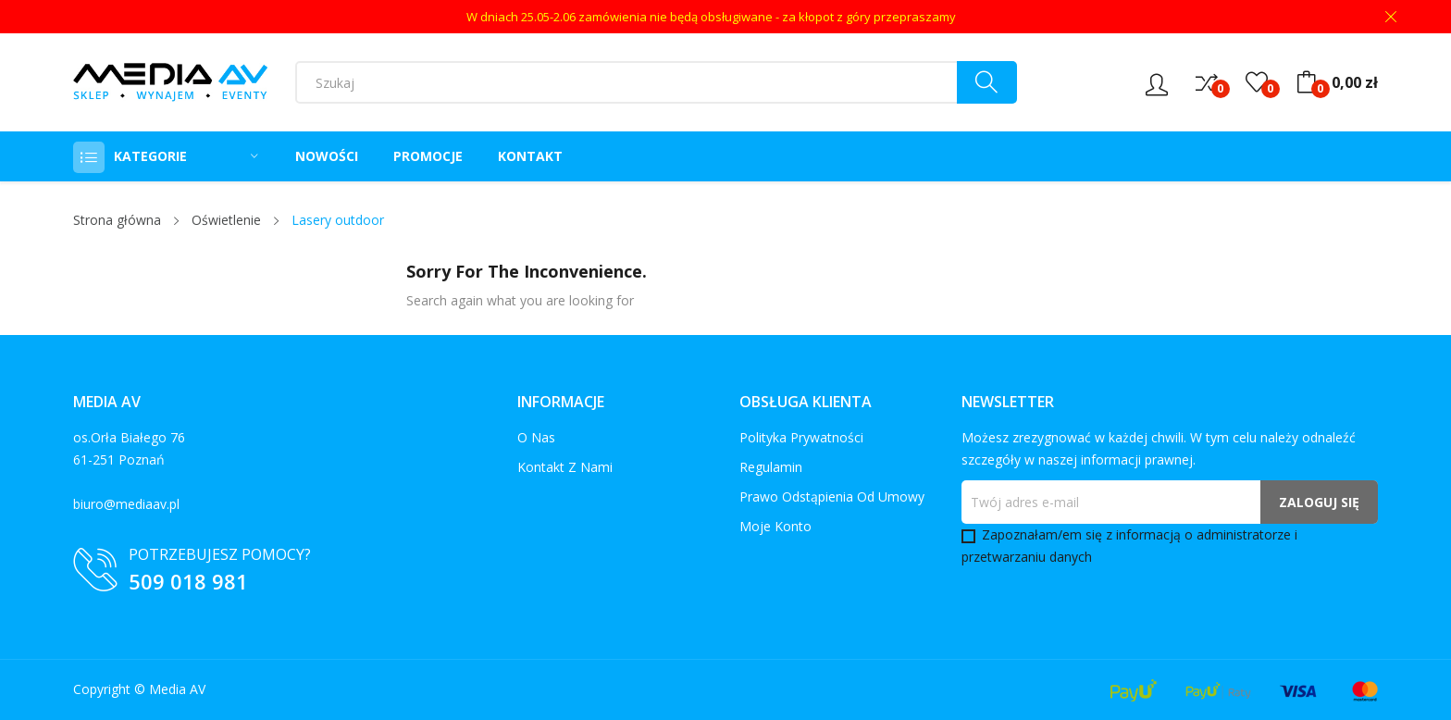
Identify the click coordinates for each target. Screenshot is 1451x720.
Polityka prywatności (801, 437)
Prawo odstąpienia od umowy (831, 496)
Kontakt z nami (565, 467)
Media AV (177, 689)
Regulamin (770, 467)
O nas (536, 437)
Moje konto (775, 526)
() (1257, 82)
